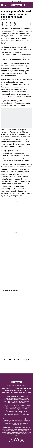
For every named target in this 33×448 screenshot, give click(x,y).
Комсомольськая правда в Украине (16, 59)
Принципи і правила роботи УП (12, 393)
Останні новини (10, 290)
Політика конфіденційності (22, 388)
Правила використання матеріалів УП (16, 390)
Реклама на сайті (7, 388)
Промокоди (27, 393)
